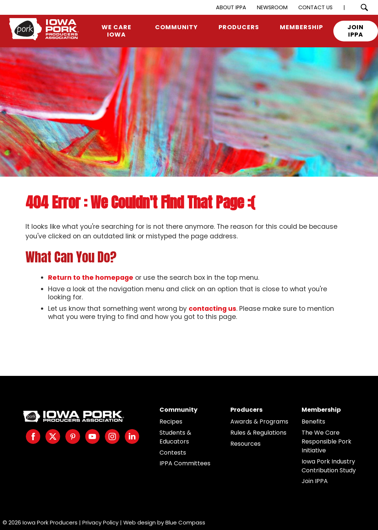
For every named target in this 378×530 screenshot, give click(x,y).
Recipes (170, 421)
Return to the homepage (90, 277)
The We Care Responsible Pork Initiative (326, 441)
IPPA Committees (184, 463)
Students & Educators (175, 437)
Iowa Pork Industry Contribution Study (329, 466)
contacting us (212, 308)
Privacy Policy (100, 522)
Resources (245, 443)
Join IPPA (315, 481)
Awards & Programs (259, 421)
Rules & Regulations (258, 432)
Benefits (313, 421)
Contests (172, 452)
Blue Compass (185, 522)
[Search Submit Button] (364, 7)
